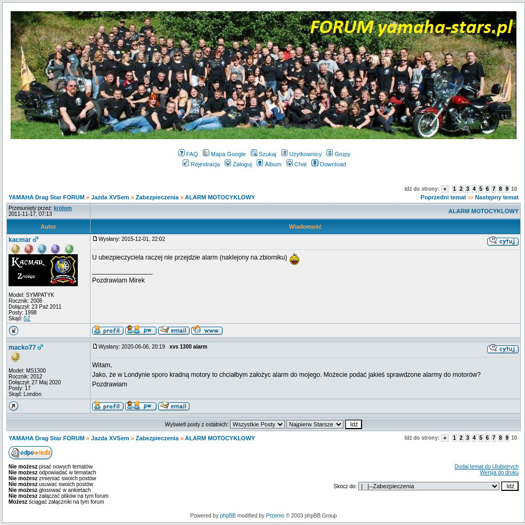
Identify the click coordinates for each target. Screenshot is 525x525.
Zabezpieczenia (157, 197)
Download (328, 164)
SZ (26, 318)
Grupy (338, 154)
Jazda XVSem (110, 197)
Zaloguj (238, 164)
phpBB (228, 516)
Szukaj (263, 154)
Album (269, 164)
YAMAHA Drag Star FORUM (47, 197)
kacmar (20, 240)
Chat (296, 164)
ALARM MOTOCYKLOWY (220, 197)
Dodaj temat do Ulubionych (487, 467)
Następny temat (497, 197)
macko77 (22, 347)
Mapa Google (224, 154)
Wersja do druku (499, 472)
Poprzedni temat (443, 197)
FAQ (188, 154)
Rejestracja (201, 164)
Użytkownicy (301, 154)
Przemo (275, 516)
